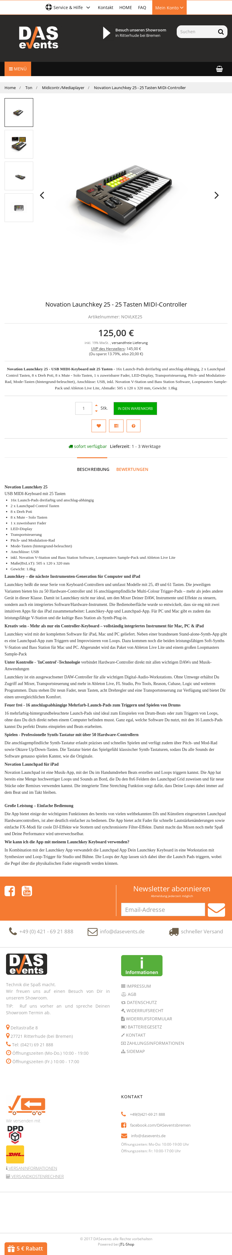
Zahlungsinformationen (155, 1043)
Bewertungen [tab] (132, 469)
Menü (18, 69)
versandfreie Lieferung (130, 343)
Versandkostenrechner (37, 1176)
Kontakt (105, 7)
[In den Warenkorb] (135, 408)
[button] (69, 7)
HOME (125, 7)
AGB (131, 994)
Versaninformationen (32, 1168)
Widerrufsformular (148, 1019)
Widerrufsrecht (144, 1010)
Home (10, 87)
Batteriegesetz (144, 1027)
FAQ (142, 7)
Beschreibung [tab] (93, 469)
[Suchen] (195, 31)
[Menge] (83, 408)
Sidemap (135, 1051)
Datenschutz (141, 1002)
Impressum (138, 986)
